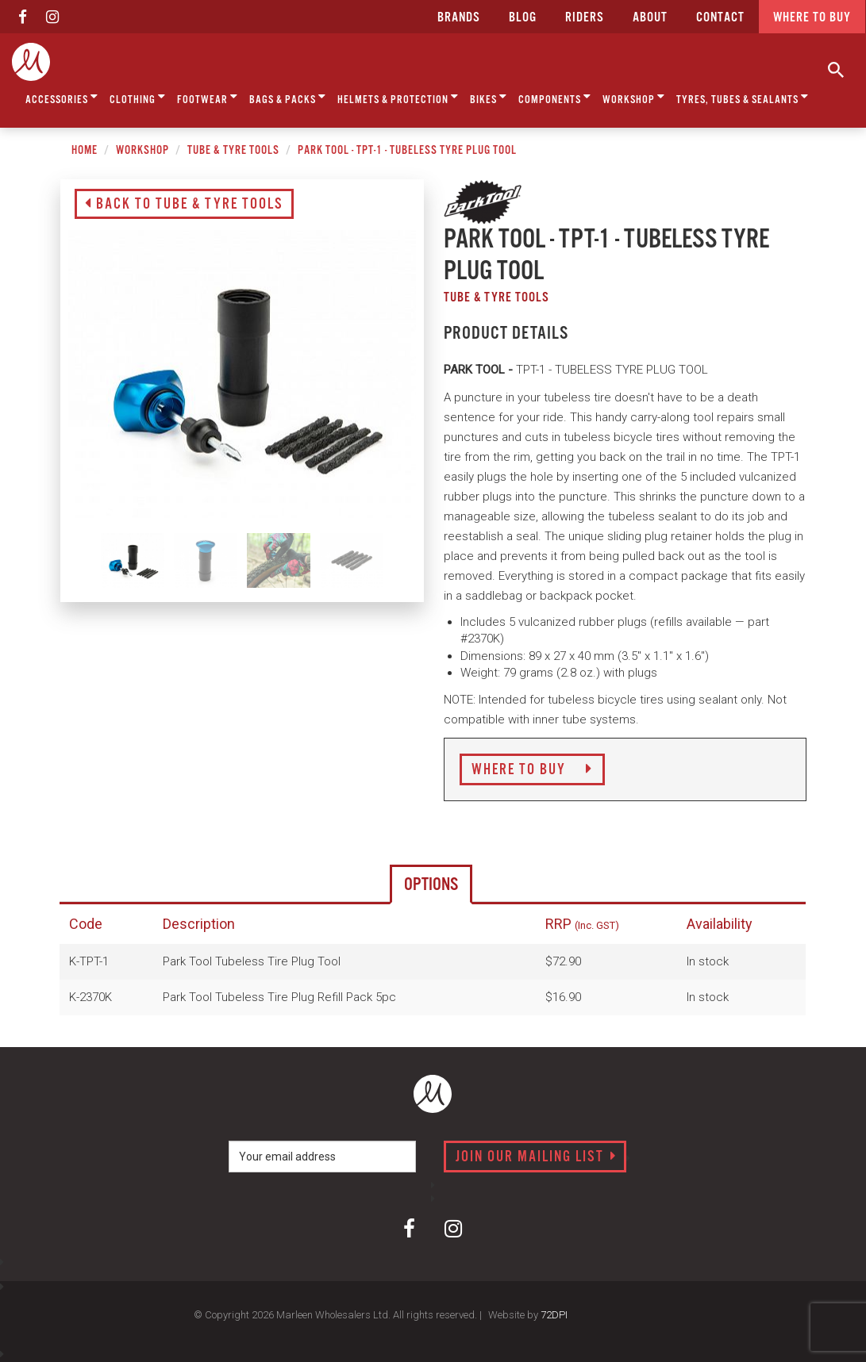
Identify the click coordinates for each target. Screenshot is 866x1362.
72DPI (554, 1315)
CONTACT (720, 18)
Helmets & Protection (398, 97)
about (650, 18)
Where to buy (812, 18)
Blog (523, 18)
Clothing (138, 97)
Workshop (633, 97)
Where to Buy (532, 770)
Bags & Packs (287, 97)
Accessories (61, 97)
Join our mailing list (536, 1157)
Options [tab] (431, 884)
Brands (458, 18)
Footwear (207, 97)
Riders (584, 18)
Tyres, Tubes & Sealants (742, 97)
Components (554, 97)
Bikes (488, 97)
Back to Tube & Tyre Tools (184, 204)
